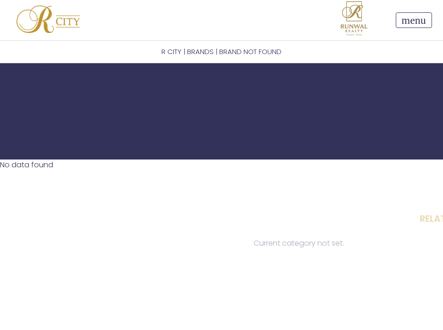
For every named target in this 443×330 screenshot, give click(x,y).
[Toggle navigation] (414, 20)
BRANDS (200, 51)
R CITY (171, 51)
